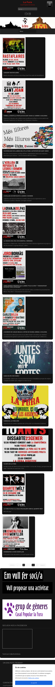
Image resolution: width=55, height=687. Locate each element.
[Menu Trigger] (49, 4)
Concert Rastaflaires (11, 72)
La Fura (27, 2)
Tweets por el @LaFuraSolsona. (11, 654)
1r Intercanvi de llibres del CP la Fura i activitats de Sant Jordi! (26, 151)
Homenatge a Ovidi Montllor (14, 552)
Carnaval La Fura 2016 (11, 421)
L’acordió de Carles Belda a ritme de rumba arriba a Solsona (25, 332)
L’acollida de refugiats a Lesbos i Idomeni (18, 196)
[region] (34, 675)
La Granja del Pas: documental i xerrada (18, 241)
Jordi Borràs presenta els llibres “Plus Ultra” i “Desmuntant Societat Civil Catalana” (25, 286)
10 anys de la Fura (10, 464)
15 (37, 565)
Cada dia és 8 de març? (11, 376)
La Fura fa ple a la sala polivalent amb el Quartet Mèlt (23, 509)
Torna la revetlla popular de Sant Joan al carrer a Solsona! (25, 115)
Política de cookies (33, 678)
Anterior (12, 565)
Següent (42, 565)
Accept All (34, 683)
